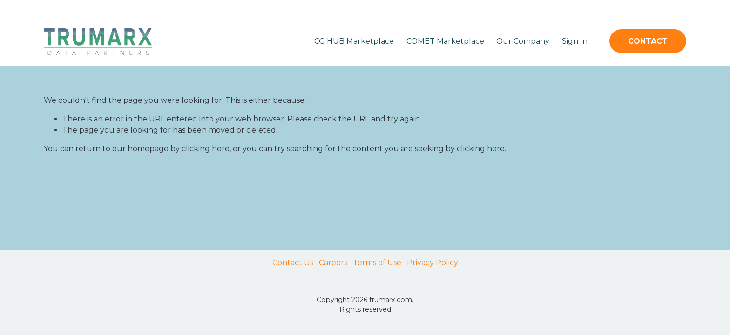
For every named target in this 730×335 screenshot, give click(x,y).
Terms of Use (377, 262)
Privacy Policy (432, 262)
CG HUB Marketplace (354, 41)
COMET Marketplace (445, 41)
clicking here (206, 148)
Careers (333, 262)
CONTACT (648, 41)
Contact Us (292, 262)
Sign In (575, 41)
